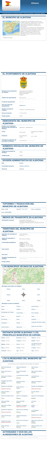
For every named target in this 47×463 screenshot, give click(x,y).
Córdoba (33, 347)
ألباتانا (6, 209)
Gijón (32, 350)
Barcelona (18, 337)
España (21, 163)
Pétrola (33, 309)
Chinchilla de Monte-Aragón (38, 322)
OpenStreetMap (34, 283)
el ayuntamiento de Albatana (19, 74)
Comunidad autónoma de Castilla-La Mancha (12, 13)
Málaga (33, 340)
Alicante (18, 347)
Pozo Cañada (34, 312)
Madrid (3, 337)
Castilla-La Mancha (24, 166)
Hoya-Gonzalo (5, 327)
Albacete (21, 169)
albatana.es (22, 105)
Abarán (18, 322)
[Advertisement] (23, 56)
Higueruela (19, 327)
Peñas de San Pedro (36, 326)
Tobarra (8, 289)
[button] (5, 270)
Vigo (17, 350)
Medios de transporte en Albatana (23, 217)
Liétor (32, 316)
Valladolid (3, 350)
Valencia (33, 337)
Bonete (18, 316)
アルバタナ (25, 209)
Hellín (8, 300)
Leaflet (23, 283)
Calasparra (4, 322)
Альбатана (38, 209)
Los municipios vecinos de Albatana (23, 266)
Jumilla (38, 300)
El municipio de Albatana (17, 17)
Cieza (17, 319)
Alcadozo (33, 319)
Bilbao (3, 347)
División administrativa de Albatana (23, 160)
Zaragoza (18, 340)
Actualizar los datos (8, 37)
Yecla (2, 316)
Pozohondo (4, 319)
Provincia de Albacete (28, 13)
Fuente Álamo (35, 306)
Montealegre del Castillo (7, 312)
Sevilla (3, 340)
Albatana (35, 3)
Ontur (23, 289)
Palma (18, 344)
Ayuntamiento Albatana (39, 13)
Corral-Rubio (19, 312)
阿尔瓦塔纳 (8, 212)
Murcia (3, 344)
